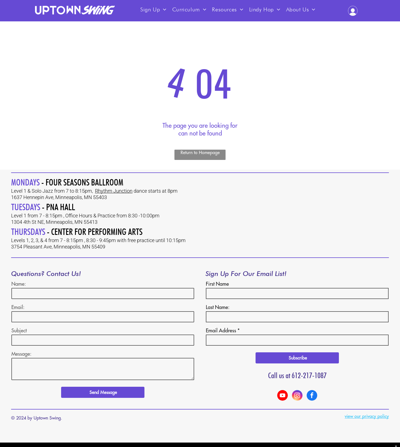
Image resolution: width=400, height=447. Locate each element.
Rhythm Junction (113, 191)
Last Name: (217, 307)
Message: (21, 354)
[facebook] (312, 396)
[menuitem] (153, 7)
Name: (18, 284)
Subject (19, 330)
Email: (17, 307)
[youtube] (282, 396)
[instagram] (297, 396)
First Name (217, 284)
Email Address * (223, 330)
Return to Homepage (200, 152)
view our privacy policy (367, 416)
